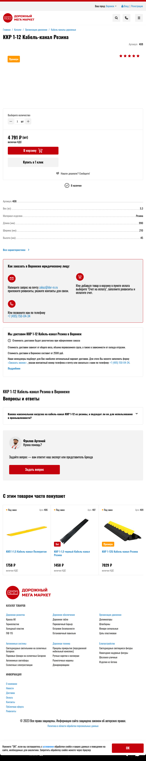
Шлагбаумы (104, 624)
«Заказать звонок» (17, 362)
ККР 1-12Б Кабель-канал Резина (120, 551)
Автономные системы (16, 643)
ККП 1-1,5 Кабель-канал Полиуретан (26, 551)
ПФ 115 (9, 633)
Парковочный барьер (63, 624)
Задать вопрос (34, 469)
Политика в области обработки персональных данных (73, 726)
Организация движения (110, 614)
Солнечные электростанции (19, 665)
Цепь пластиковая (107, 633)
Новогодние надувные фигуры (113, 652)
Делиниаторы (105, 619)
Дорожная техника (61, 643)
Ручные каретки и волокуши (66, 655)
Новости (10, 688)
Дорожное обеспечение (64, 614)
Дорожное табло (60, 619)
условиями (48, 746)
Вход (125, 6)
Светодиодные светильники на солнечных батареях (26, 650)
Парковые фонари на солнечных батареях (26, 655)
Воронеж (111, 6)
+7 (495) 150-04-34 (19, 316)
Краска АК (11, 619)
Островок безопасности (64, 628)
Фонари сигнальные (108, 628)
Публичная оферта (15, 706)
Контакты (10, 702)
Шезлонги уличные (108, 657)
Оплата (9, 697)
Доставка (10, 693)
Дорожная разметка (15, 614)
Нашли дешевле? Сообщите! (73, 173)
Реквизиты (11, 711)
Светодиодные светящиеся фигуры (116, 648)
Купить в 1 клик (33, 162)
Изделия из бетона (108, 662)
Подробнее (14, 368)
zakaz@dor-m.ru (48, 287)
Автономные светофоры (17, 660)
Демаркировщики (61, 665)
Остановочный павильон (64, 633)
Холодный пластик (15, 628)
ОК (128, 748)
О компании (11, 683)
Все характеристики (16, 249)
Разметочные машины (63, 660)
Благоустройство (107, 643)
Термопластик (12, 624)
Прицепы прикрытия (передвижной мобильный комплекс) (69, 650)
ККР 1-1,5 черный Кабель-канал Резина (72, 553)
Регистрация (137, 6)
